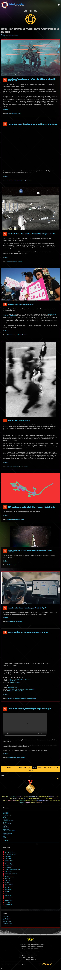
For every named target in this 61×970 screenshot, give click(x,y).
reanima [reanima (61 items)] (35, 800)
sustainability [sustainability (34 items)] (22, 802)
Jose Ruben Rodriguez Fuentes (12, 869)
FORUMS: (27, 959)
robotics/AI (15, 261)
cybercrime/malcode (21, 180)
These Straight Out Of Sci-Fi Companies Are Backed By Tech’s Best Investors (30, 551)
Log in (4, 35)
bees (4, 836)
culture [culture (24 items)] (9, 798)
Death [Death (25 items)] (11, 798)
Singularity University (8, 820)
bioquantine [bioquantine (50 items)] (26, 796)
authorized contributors (12, 35)
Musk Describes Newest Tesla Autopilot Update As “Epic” (27, 608)
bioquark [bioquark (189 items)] (31, 797)
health (18, 466)
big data (5, 837)
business (15, 180)
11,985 (44, 767)
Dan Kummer (8, 871)
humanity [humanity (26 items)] (41, 798)
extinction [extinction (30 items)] (19, 798)
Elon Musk (15, 622)
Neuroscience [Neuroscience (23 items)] (28, 800)
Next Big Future (7, 921)
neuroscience (25, 466)
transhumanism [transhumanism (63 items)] (33, 802)
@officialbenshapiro (15, 682)
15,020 (56, 767)
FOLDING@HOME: (22, 955)
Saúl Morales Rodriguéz (11, 853)
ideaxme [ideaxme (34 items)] (44, 798)
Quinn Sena (8, 856)
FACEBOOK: (22, 945)
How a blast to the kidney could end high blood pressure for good (29, 709)
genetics (20, 335)
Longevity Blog (6, 918)
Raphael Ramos (9, 886)
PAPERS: (32, 957)
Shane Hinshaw (9, 884)
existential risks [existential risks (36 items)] (14, 798)
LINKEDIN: (22, 947)
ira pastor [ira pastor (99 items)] (4, 800)
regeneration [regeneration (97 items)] (46, 800)
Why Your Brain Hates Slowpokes (19, 420)
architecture (6, 829)
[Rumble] (51, 964)
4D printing (6, 813)
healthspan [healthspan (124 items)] (36, 798)
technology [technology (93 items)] (27, 802)
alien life (5, 826)
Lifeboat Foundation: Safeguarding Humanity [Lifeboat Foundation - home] (27, 5)
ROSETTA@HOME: (22, 957)
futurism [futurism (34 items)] (25, 798)
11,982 (29, 767)
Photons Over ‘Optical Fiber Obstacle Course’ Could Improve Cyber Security (33, 124)
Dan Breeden (8, 858)
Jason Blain (8, 899)
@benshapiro (11, 680)
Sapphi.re (22, 964)
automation (6, 834)
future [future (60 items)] (22, 798)
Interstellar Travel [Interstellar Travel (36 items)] (55, 798)
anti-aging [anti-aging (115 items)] (14, 797)
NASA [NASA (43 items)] (26, 800)
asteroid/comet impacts (9, 830)
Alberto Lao (8, 882)
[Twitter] (43, 964)
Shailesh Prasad (10, 519)
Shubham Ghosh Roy (10, 854)
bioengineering (6, 839)
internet (21, 466)
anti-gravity (6, 827)
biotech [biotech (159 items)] (36, 797)
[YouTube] (48, 964)
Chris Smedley (8, 904)
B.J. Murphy (9, 114)
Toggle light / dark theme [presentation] (59, 5)
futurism (14, 565)
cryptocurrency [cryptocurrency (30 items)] (6, 798)
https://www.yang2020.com (16, 690)
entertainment (14, 114)
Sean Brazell (8, 887)
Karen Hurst (8, 867)
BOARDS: (32, 951)
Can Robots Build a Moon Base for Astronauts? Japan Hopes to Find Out (31, 234)
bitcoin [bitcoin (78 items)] (47, 796)
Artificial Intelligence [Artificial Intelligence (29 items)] (20, 796)
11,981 (24, 767)
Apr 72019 (5, 80)
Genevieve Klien (10, 180)
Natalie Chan (8, 889)
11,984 (40, 767)
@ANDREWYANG (12, 687)
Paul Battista (9, 335)
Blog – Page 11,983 (30, 11)
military (19, 114)
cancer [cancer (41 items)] (58, 796)
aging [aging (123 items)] (3, 797)
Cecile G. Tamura (9, 876)
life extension (24, 335)
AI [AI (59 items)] (6, 796)
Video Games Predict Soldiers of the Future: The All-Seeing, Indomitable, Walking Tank (32, 80)
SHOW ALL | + (5, 906)
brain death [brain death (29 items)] (54, 796)
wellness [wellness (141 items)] (39, 802)
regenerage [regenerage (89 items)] (40, 800)
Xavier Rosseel (9, 466)
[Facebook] (40, 964)
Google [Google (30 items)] (28, 798)
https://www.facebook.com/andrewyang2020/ (22, 689)
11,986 (49, 767)
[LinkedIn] (45, 964)
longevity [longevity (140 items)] (22, 800)
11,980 (20, 767)
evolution (15, 466)
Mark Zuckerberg (7, 823)
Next (30, 770)
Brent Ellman (8, 895)
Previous (9, 767)
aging (4, 825)
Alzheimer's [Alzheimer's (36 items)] (9, 796)
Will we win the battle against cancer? (21, 304)
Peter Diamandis (7, 815)
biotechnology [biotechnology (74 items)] (42, 796)
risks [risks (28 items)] (53, 800)
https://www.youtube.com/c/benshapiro (20, 679)
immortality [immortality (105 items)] (49, 798)
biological (5, 840)
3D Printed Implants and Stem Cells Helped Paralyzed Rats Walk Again (31, 507)
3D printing (16, 519)
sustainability (33, 698)
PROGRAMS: (33, 955)
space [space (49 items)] (59, 800)
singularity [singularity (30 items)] (55, 800)
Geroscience (6, 916)
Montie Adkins (8, 900)
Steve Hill (7, 891)
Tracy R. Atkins (9, 698)
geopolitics (24, 698)
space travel (20, 261)
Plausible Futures (7, 923)
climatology (15, 698)
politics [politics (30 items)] (32, 800)
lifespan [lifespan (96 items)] (17, 800)
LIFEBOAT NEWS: (34, 945)
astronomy (5, 832)
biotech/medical (16, 335)
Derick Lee (7, 880)
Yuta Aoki (7, 878)
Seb (6, 893)
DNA (4, 816)
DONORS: (25, 951)
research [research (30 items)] (51, 800)
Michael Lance (8, 897)
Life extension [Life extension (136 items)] (11, 800)
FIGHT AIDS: (23, 953)
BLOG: (32, 949)
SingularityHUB (7, 925)
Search (58, 778)
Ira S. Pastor (8, 902)
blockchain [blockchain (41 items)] (51, 796)
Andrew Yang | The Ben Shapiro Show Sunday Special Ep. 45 (28, 632)
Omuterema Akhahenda (11, 873)
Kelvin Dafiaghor (9, 865)
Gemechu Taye (8, 864)
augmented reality (7, 833)
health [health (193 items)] (31, 799)
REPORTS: (33, 953)
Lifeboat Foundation (9, 964)
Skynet (4, 822)
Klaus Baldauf (9, 261)
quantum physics (28, 180)
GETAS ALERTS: (34, 947)
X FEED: (22, 949)
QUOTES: (32, 959)
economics (20, 698)
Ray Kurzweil (6, 818)
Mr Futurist (5, 919)
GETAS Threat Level (30, 940)
